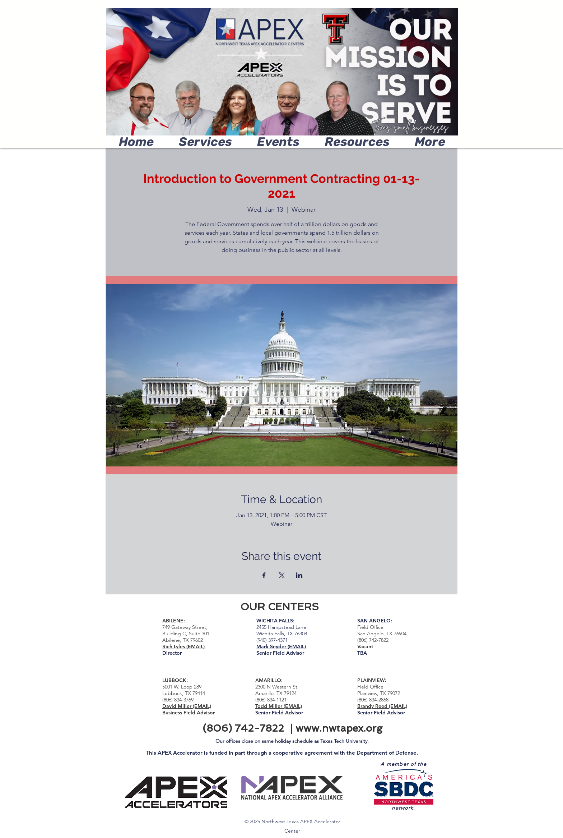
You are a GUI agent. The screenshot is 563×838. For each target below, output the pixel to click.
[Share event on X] (281, 575)
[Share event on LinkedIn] (299, 575)
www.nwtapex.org (339, 728)
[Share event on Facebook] (264, 575)
